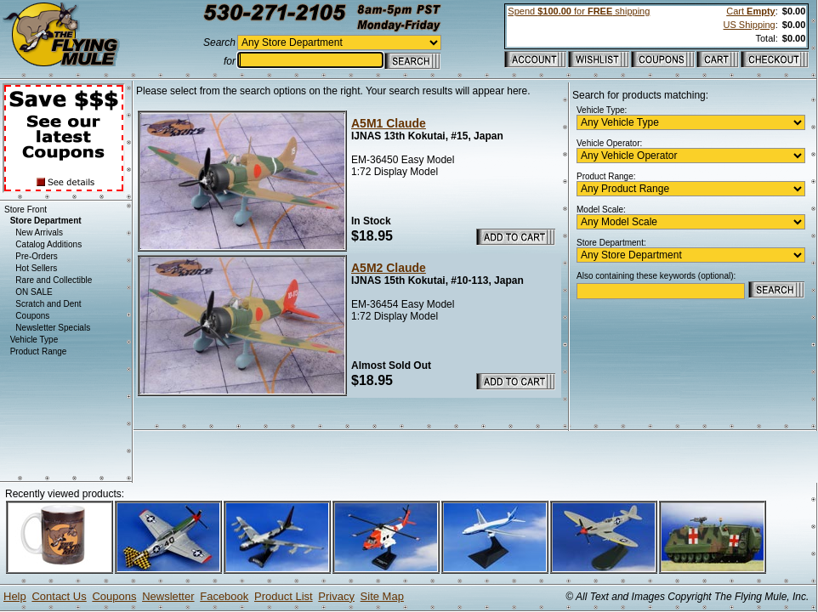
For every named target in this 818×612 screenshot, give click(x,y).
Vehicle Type (34, 339)
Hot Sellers (36, 268)
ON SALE (33, 292)
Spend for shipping (579, 11)
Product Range (38, 351)
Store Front (25, 209)
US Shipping (749, 25)
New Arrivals (39, 232)
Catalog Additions (48, 244)
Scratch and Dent (48, 304)
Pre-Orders (36, 256)
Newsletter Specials (52, 327)
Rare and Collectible (53, 280)
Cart (750, 11)
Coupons (32, 315)
